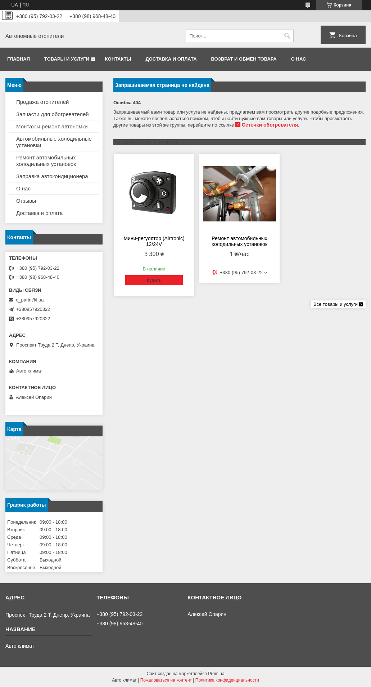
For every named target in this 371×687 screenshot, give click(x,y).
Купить (153, 280)
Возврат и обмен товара (244, 59)
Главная (18, 59)
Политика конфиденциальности (227, 680)
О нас (298, 59)
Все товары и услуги (335, 304)
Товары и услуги (66, 59)
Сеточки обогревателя (270, 125)
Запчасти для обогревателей (52, 114)
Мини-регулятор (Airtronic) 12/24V (153, 241)
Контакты (118, 59)
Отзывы (26, 201)
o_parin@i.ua (30, 300)
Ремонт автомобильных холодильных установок (239, 241)
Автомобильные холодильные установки (54, 142)
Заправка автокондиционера (52, 176)
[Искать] (287, 36)
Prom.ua (216, 673)
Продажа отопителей (42, 102)
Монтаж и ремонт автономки (52, 126)
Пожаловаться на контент (166, 680)
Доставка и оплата (170, 59)
